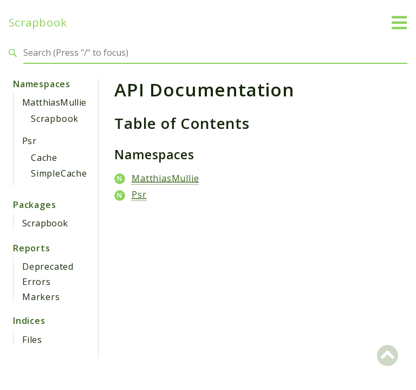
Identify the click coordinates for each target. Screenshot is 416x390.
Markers (41, 297)
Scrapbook (38, 22)
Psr (29, 141)
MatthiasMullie (54, 102)
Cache (44, 158)
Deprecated (48, 266)
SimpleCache (59, 173)
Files (32, 340)
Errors (36, 282)
